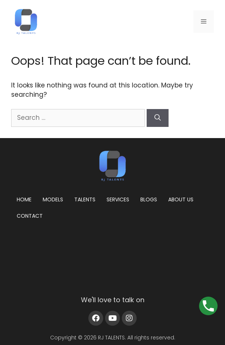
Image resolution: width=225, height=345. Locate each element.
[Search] (158, 118)
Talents (84, 199)
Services (118, 199)
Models (53, 199)
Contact (30, 216)
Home (24, 199)
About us (180, 199)
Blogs (148, 199)
